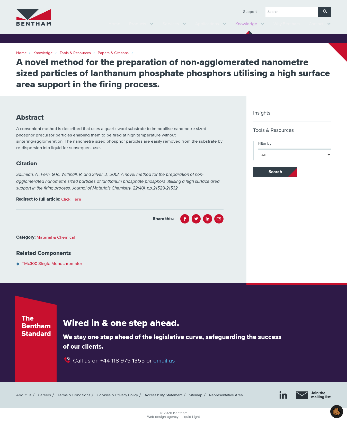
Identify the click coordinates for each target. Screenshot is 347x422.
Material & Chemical (56, 237)
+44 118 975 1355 (122, 361)
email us (164, 361)
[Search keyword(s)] (291, 12)
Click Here (71, 199)
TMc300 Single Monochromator (52, 264)
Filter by (264, 143)
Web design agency (163, 417)
